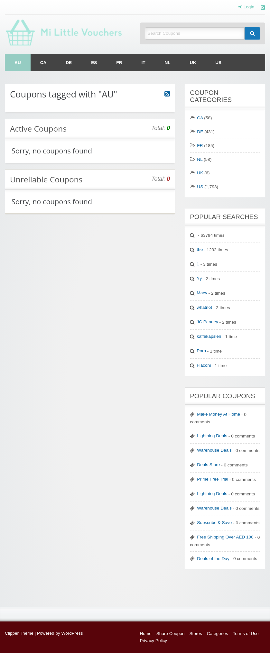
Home (146, 633)
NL (168, 62)
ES (94, 62)
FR (119, 62)
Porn (201, 350)
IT (143, 62)
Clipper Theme (19, 633)
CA (43, 62)
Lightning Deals (212, 435)
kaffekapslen (209, 336)
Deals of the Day (213, 558)
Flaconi (204, 365)
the (200, 249)
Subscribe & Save (214, 522)
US (218, 62)
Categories (217, 633)
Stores (195, 633)
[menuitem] (18, 62)
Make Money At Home (218, 414)
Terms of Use (245, 633)
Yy (199, 278)
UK (193, 62)
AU (17, 62)
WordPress (72, 633)
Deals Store (208, 464)
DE (69, 62)
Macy (202, 292)
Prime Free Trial (212, 479)
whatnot (204, 307)
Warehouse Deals (214, 450)
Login (246, 7)
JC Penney (207, 321)
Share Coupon (170, 633)
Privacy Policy (153, 640)
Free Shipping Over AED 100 (225, 537)
